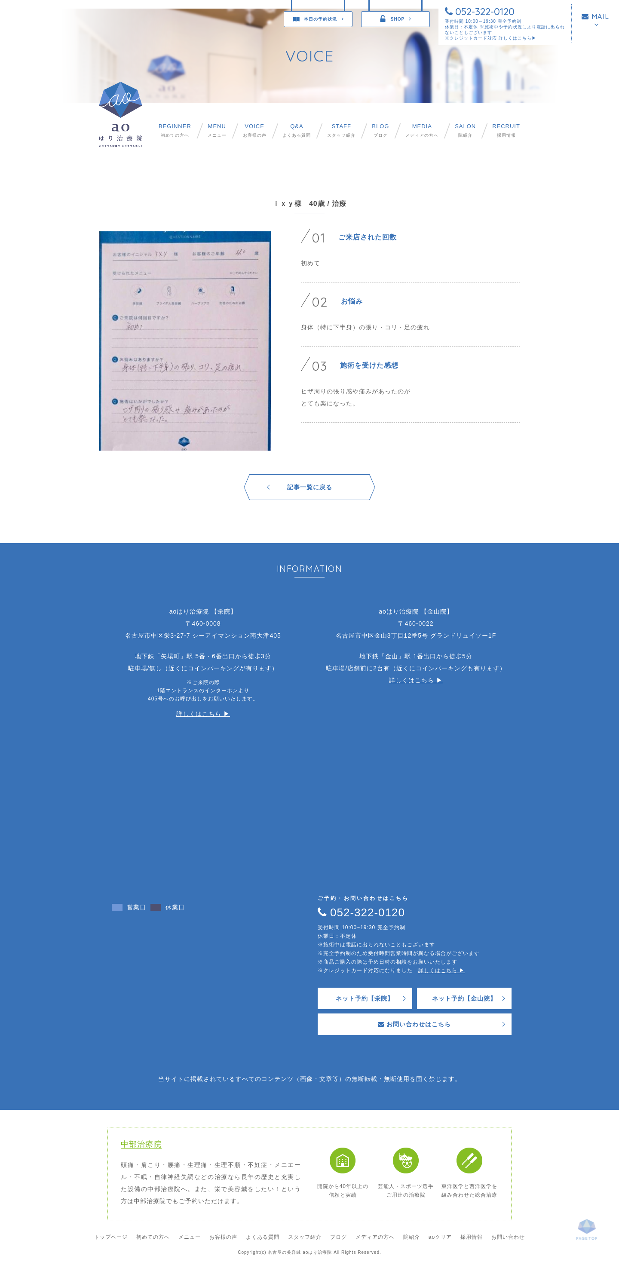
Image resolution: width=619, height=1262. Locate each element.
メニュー (217, 130)
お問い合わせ (508, 1237)
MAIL (596, 16)
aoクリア (440, 1237)
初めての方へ (175, 130)
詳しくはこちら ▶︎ (203, 713)
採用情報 (506, 130)
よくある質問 (296, 130)
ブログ (380, 130)
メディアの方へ (421, 130)
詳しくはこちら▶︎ (517, 38)
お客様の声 (255, 130)
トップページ (111, 1237)
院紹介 (465, 130)
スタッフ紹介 (341, 130)
